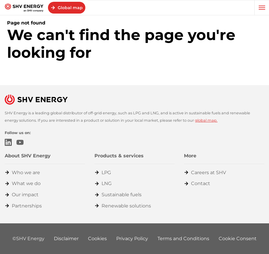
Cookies (97, 238)
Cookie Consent (238, 238)
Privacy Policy (132, 238)
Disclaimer (66, 238)
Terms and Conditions (183, 238)
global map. (206, 120)
